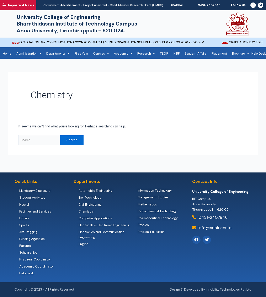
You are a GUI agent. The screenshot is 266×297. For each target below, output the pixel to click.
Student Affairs (196, 53)
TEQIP (164, 53)
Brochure (240, 53)
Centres (101, 53)
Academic (123, 53)
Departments (58, 53)
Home (7, 53)
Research (146, 53)
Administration (28, 53)
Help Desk (258, 53)
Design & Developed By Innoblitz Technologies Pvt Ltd (210, 289)
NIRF (177, 53)
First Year (81, 53)
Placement (219, 53)
